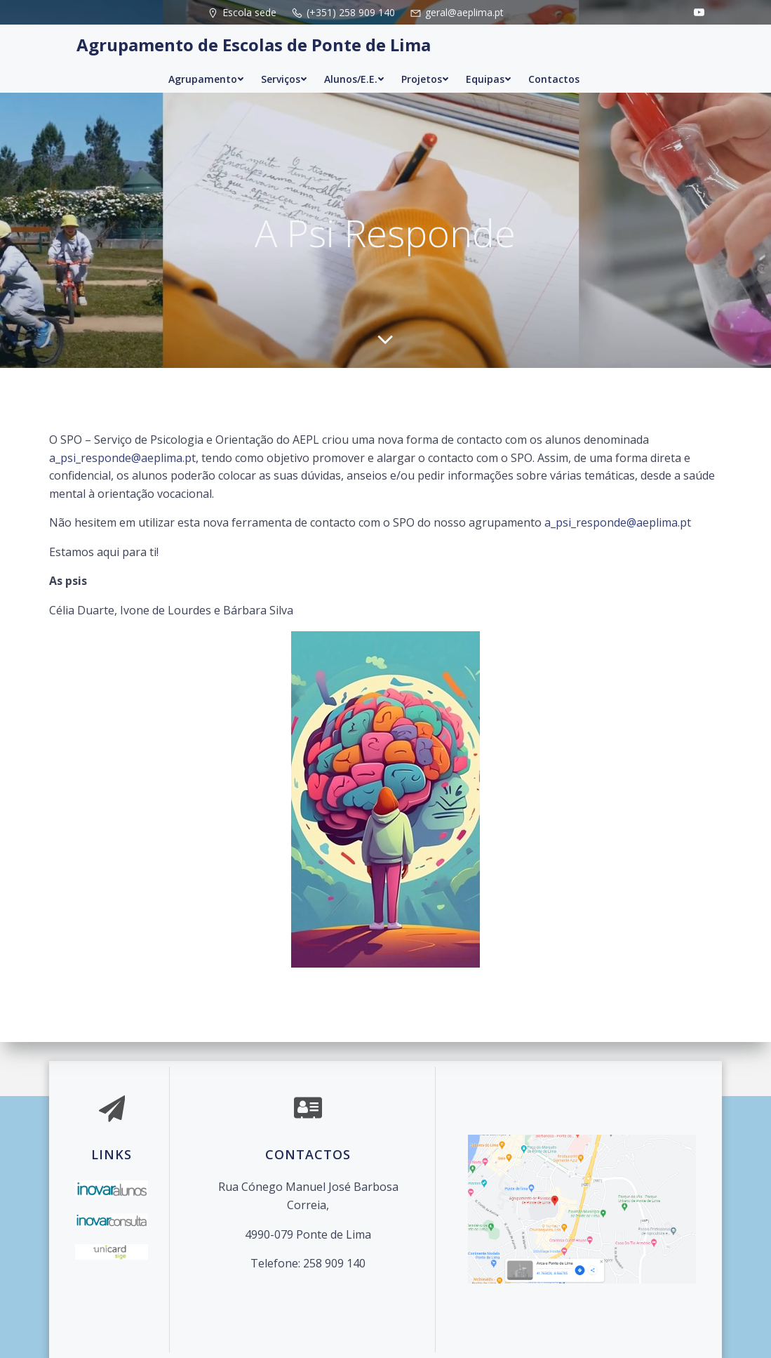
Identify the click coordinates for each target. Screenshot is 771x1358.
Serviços (284, 79)
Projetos (425, 79)
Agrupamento (206, 79)
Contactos (553, 79)
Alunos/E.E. (354, 79)
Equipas (488, 79)
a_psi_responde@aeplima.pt (122, 457)
